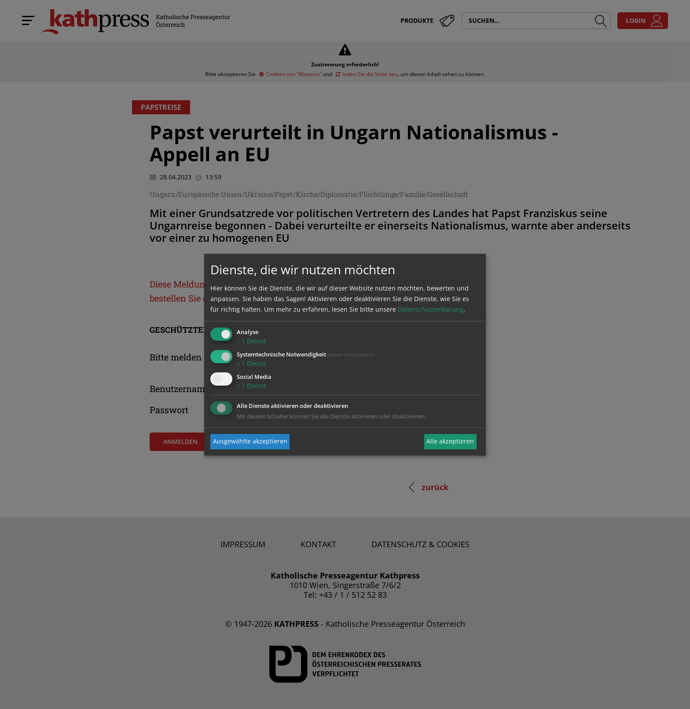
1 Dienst (251, 341)
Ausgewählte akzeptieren (250, 441)
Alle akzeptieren (450, 441)
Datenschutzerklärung (430, 309)
